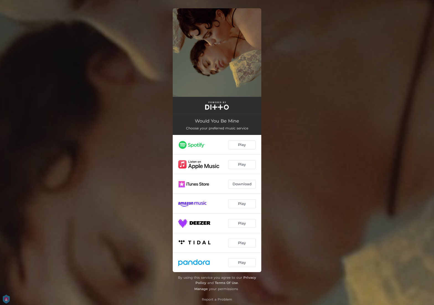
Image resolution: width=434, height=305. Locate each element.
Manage (201, 289)
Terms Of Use (226, 283)
